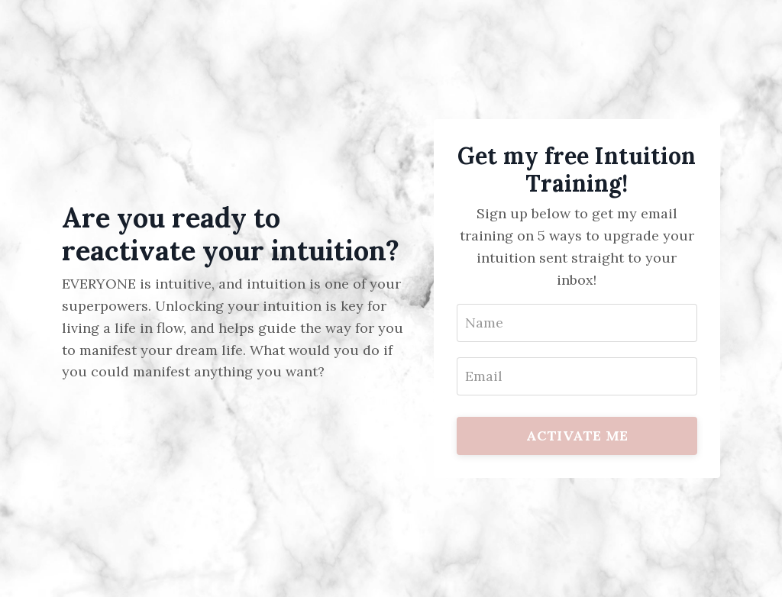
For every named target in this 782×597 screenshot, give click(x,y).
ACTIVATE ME (577, 435)
